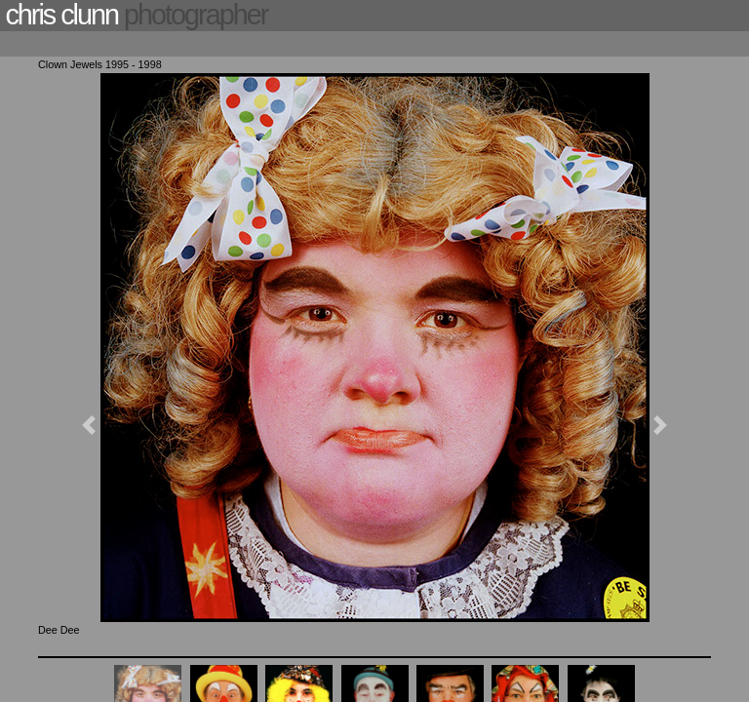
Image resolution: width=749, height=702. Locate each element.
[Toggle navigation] (46, 46)
